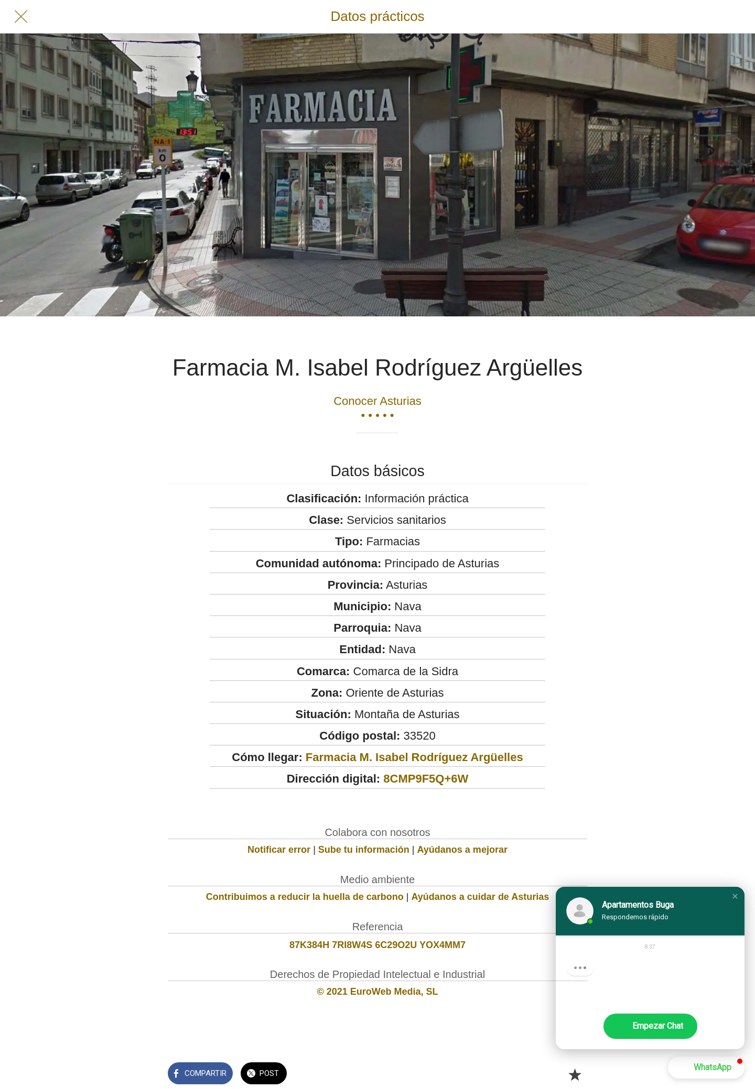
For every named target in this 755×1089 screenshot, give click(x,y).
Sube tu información (363, 849)
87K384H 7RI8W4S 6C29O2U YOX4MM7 (377, 945)
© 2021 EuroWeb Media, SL (377, 991)
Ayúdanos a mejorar (462, 849)
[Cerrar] (21, 16)
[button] (735, 896)
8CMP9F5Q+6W (425, 778)
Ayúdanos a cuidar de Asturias (480, 897)
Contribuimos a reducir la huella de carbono (305, 897)
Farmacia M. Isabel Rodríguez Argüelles (414, 757)
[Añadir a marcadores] (574, 1074)
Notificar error (278, 849)
